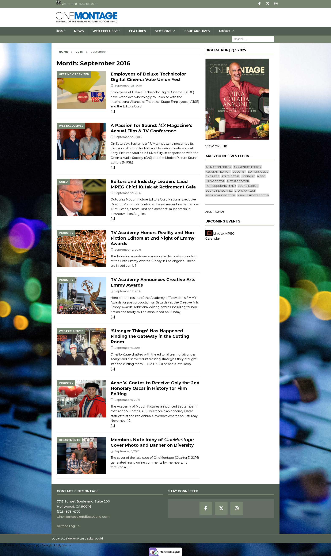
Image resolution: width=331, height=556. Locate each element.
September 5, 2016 (127, 399)
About (224, 31)
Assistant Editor (218, 171)
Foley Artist (230, 176)
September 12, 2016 (127, 249)
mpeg (261, 176)
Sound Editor (248, 185)
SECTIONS (163, 31)
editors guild (258, 171)
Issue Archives (197, 31)
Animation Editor (219, 167)
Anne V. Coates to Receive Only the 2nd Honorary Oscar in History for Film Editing (155, 388)
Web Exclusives (106, 31)
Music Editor (215, 181)
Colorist (239, 171)
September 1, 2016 (126, 451)
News (79, 31)
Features (137, 31)
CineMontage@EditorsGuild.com (83, 517)
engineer (212, 176)
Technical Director (220, 195)
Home (60, 31)
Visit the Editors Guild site (76, 2)
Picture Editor (238, 181)
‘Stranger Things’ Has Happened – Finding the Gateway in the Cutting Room (150, 336)
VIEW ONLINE (216, 146)
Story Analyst (245, 190)
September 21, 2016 (127, 193)
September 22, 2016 (127, 137)
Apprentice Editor (247, 167)
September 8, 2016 (127, 347)
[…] (113, 111)
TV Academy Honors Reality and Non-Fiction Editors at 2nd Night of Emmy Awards (153, 238)
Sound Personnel (219, 190)
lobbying (248, 176)
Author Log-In (68, 526)
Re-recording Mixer (221, 185)
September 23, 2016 (128, 85)
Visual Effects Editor (253, 195)
